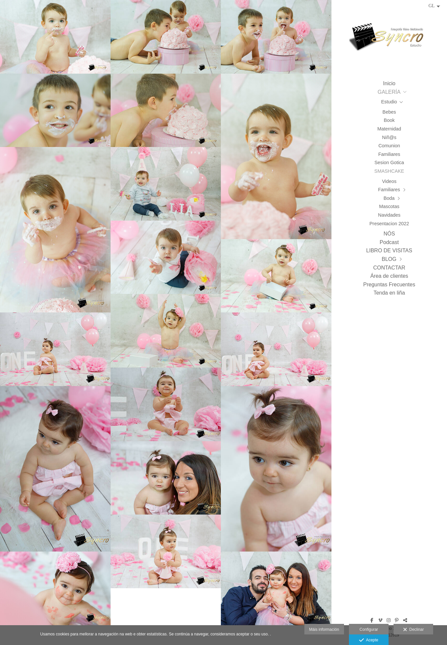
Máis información (324, 629)
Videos (389, 181)
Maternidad (389, 128)
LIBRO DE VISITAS (389, 250)
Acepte (368, 640)
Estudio (389, 101)
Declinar (413, 629)
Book (389, 120)
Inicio (389, 83)
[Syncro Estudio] (389, 39)
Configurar (369, 629)
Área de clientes (389, 276)
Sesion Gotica (389, 162)
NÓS (389, 233)
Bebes (389, 112)
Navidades (389, 215)
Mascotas (389, 206)
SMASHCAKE (389, 171)
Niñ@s (389, 137)
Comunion (389, 145)
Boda (389, 198)
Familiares (389, 154)
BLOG (389, 259)
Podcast (389, 242)
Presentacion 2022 (389, 223)
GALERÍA (389, 92)
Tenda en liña (389, 293)
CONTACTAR (389, 267)
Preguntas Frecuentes (389, 284)
